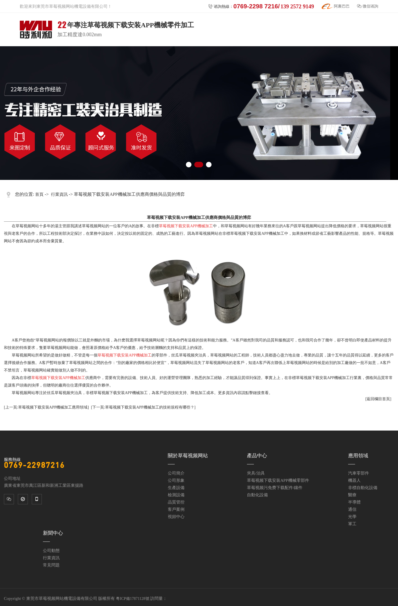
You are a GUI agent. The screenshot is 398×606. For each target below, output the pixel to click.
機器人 (354, 480)
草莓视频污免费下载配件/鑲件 (274, 487)
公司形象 (176, 480)
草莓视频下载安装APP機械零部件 (278, 480)
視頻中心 (176, 516)
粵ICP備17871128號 (132, 599)
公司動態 (51, 550)
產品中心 (257, 455)
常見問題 (51, 565)
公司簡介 (176, 473)
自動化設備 (257, 495)
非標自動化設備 (362, 487)
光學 (352, 516)
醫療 (352, 495)
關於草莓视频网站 (188, 455)
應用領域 (358, 455)
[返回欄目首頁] (378, 399)
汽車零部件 (358, 473)
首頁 (39, 194)
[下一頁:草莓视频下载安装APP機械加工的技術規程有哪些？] (143, 407)
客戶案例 (176, 509)
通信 (352, 509)
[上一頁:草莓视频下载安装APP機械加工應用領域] (46, 407)
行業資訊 (59, 194)
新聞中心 (53, 533)
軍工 (352, 524)
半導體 (354, 502)
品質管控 (176, 502)
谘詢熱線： (261, 6)
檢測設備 (176, 495)
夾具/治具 (256, 473)
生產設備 (176, 487)
